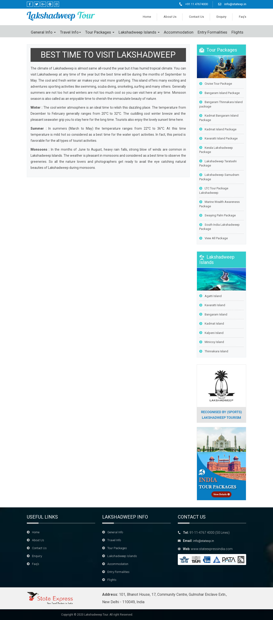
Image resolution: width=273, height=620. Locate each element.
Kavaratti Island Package (218, 138)
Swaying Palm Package (217, 215)
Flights (237, 32)
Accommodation (178, 32)
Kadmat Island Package (217, 129)
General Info (43, 32)
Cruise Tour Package (215, 83)
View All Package (213, 238)
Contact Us (196, 16)
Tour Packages (99, 32)
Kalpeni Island (211, 333)
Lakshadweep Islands (139, 32)
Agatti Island (210, 296)
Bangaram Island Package (219, 93)
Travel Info (70, 32)
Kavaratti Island (212, 305)
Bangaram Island (213, 314)
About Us (170, 16)
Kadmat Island (211, 323)
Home (147, 16)
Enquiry (221, 16)
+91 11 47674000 (196, 4)
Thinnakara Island (213, 351)
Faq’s (242, 16)
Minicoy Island (211, 342)
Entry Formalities (212, 32)
